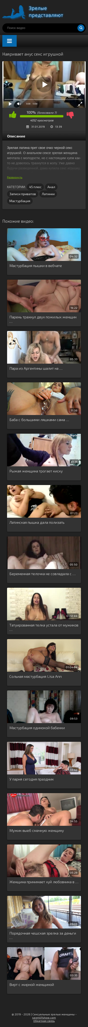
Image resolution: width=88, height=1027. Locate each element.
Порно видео (37, 11)
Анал (51, 187)
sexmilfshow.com (44, 1017)
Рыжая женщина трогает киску (36, 471)
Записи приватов (22, 194)
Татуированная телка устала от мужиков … (43, 627)
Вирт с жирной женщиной (31, 984)
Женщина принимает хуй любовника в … (43, 881)
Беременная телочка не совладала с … (42, 573)
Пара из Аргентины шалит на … (35, 368)
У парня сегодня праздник (31, 779)
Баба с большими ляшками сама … (39, 419)
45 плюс (35, 187)
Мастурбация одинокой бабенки (37, 727)
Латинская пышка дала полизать (37, 522)
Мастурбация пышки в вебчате (35, 265)
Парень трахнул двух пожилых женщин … (43, 319)
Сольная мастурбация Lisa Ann (35, 676)
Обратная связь (44, 1020)
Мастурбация (19, 201)
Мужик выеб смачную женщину (36, 830)
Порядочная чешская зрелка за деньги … (42, 935)
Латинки (48, 194)
